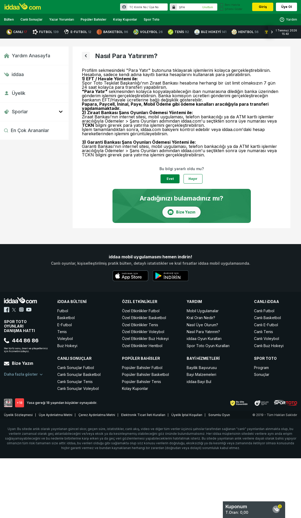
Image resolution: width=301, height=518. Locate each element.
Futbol (62, 311)
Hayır (193, 179)
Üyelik (14, 93)
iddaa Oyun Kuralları (204, 338)
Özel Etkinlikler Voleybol (143, 331)
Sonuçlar (261, 374)
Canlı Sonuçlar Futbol (75, 367)
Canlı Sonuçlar (31, 19)
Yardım (288, 19)
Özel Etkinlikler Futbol (140, 311)
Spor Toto (151, 19)
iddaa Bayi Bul (199, 381)
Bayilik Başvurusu (202, 367)
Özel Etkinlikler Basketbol (144, 317)
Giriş (263, 7)
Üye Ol (286, 7)
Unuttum (207, 7)
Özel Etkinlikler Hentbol (142, 345)
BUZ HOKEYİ (210, 32)
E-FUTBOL (77, 32)
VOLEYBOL (148, 32)
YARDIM (194, 301)
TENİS (178, 32)
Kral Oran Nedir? (201, 317)
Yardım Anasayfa (27, 55)
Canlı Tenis (263, 331)
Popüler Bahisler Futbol (142, 367)
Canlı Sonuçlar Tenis (75, 381)
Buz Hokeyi (67, 345)
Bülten (9, 19)
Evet (170, 179)
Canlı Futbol (264, 311)
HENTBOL (245, 32)
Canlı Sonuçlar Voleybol (78, 388)
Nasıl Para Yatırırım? (203, 331)
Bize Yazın (18, 363)
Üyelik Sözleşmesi (18, 415)
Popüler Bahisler (93, 19)
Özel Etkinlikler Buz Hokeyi (145, 338)
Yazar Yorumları (61, 19)
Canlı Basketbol (267, 317)
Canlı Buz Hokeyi (269, 345)
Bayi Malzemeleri (201, 374)
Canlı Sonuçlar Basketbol (79, 374)
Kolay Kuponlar (125, 19)
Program (261, 367)
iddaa (14, 74)
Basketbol (66, 317)
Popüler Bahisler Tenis (141, 381)
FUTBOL (45, 32)
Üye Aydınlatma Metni (55, 415)
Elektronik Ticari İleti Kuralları (143, 415)
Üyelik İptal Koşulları (186, 415)
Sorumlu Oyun (219, 415)
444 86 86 (21, 340)
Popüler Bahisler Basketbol (145, 374)
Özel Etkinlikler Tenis (140, 325)
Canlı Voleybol (266, 338)
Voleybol (65, 338)
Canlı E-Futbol (266, 325)
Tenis (62, 331)
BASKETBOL (112, 32)
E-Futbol (64, 325)
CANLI (17, 32)
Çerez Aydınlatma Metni (96, 415)
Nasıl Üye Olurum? (202, 325)
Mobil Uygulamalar (203, 311)
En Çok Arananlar (26, 130)
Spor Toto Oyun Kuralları (208, 345)
